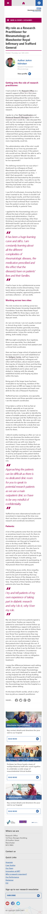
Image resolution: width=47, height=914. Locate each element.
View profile (24, 73)
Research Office (28, 91)
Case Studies (10, 865)
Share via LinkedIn (29, 700)
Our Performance (12, 877)
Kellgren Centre (15, 357)
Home (23, 3)
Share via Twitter (20, 700)
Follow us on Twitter (18, 903)
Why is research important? (16, 874)
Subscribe (24, 895)
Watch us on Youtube (7, 903)
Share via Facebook (16, 700)
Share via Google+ (25, 700)
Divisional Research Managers (17, 117)
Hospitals (9, 862)
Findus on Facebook (12, 903)
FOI (7, 883)
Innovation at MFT (13, 871)
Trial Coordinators (26, 115)
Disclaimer (10, 880)
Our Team (9, 868)
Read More (24, 738)
